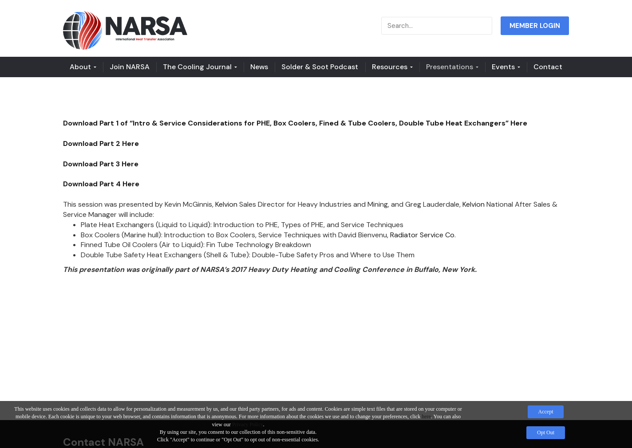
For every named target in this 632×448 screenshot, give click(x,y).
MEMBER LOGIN (535, 25)
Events (506, 66)
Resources (392, 66)
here (426, 416)
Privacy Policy (247, 424)
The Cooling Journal (200, 66)
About (83, 66)
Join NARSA (130, 66)
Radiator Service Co (422, 235)
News (259, 66)
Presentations (452, 66)
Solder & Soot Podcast (319, 66)
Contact (547, 66)
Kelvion (226, 204)
